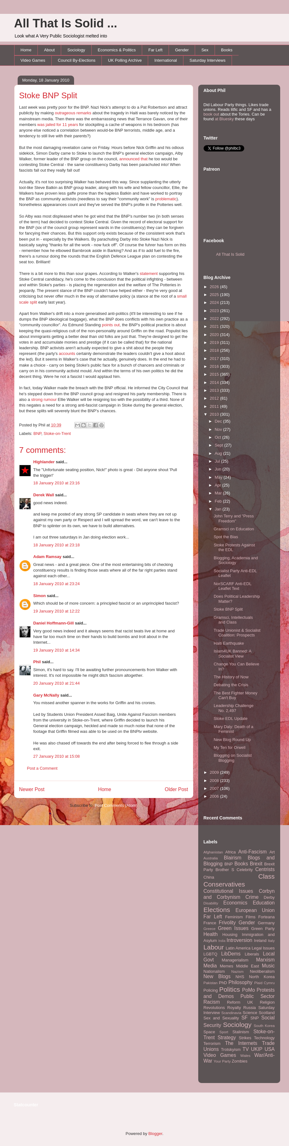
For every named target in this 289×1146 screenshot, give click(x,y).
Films (250, 917)
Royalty (234, 1007)
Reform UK (240, 1002)
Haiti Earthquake (229, 643)
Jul (218, 461)
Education (264, 902)
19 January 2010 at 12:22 (56, 611)
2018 (215, 350)
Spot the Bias (226, 536)
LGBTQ (210, 954)
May (219, 477)
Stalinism (240, 1031)
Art (272, 852)
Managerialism (235, 960)
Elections (217, 909)
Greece (210, 928)
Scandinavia (231, 1013)
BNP (37, 433)
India (222, 941)
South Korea (264, 1025)
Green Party (263, 928)
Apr (218, 485)
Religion (267, 1002)
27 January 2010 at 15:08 (56, 756)
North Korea (262, 976)
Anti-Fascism (252, 851)
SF (244, 1017)
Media (210, 965)
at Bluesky (224, 119)
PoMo (248, 990)
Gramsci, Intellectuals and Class (233, 620)
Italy (271, 940)
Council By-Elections (76, 60)
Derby (269, 897)
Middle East (247, 966)
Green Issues (233, 928)
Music (268, 965)
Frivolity (227, 922)
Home (26, 50)
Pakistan (211, 983)
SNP (254, 1018)
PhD (223, 982)
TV (245, 1049)
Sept (219, 445)
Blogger (155, 1133)
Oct (218, 437)
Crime (252, 897)
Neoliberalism (262, 971)
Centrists (265, 869)
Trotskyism (230, 1049)
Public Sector (257, 996)
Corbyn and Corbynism (239, 894)
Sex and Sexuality (221, 1018)
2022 (215, 318)
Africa (230, 852)
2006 (215, 796)
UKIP (256, 1049)
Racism (212, 1002)
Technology (264, 1037)
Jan (219, 509)
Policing (211, 990)
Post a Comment (42, 768)
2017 (215, 358)
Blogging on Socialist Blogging (233, 758)
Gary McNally (46, 695)
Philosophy (240, 982)
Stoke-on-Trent (57, 433)
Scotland (267, 1012)
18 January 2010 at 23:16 (56, 483)
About (49, 50)
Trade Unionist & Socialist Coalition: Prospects (237, 633)
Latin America (238, 948)
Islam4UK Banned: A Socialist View (232, 654)
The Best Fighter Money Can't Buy (235, 695)
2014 (215, 382)
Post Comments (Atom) (116, 805)
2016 (215, 366)
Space (209, 1031)
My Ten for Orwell (230, 747)
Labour (214, 947)
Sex (204, 50)
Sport (223, 1032)
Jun (219, 469)
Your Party (222, 1061)
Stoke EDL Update (230, 718)
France (210, 923)
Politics (229, 989)
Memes (226, 966)
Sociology (76, 50)
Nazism (237, 971)
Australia (211, 858)
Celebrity (245, 869)
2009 (215, 772)
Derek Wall (43, 495)
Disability (211, 903)
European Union (255, 910)
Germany (266, 923)
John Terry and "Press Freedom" (234, 518)
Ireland (260, 940)
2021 (215, 326)
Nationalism (214, 971)
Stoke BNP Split (48, 95)
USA (269, 1049)
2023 (215, 310)
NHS (239, 976)
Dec (219, 421)
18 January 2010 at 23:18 (56, 545)
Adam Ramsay (47, 556)
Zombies (239, 1061)
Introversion (239, 940)
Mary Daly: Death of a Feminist (233, 729)
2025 (215, 294)
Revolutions (214, 1007)
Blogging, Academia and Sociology (236, 560)
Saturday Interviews (207, 60)
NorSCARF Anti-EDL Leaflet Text (232, 586)
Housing (230, 934)
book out (211, 114)
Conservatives (224, 884)
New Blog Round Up (232, 739)
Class (266, 876)
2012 (215, 398)
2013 (215, 390)
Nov (219, 429)
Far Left (155, 50)
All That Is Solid (230, 254)
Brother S (225, 869)
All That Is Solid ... (65, 23)
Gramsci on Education (234, 529)
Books (226, 50)
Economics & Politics (117, 50)
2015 (215, 374)
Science (250, 1012)
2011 (215, 406)
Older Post (176, 789)
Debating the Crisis (231, 684)
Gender (182, 50)
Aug (219, 453)
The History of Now (231, 677)
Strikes (245, 1037)
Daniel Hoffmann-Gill (53, 623)
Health (211, 934)
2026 (215, 286)
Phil (37, 661)
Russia (249, 1007)
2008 (215, 780)
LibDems (231, 953)
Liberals (252, 954)
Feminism (234, 917)
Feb (219, 501)
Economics (235, 902)
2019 (215, 342)
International (165, 60)
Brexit (256, 863)
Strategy (226, 1037)
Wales (245, 1055)
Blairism (232, 857)
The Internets (241, 1043)
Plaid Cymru (264, 983)
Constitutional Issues (228, 891)
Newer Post (32, 789)
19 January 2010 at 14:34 (56, 650)
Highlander (44, 461)
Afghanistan (213, 852)
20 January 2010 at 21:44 (56, 683)
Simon (39, 595)
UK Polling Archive (125, 60)
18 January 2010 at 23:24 (56, 583)
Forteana (266, 917)
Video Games (32, 60)
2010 (215, 414)
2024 (215, 302)
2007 (215, 788)
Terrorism (212, 1043)
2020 (215, 334)
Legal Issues (263, 948)
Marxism (265, 959)
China (209, 877)
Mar (219, 493)
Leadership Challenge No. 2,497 (233, 708)
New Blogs (217, 976)
